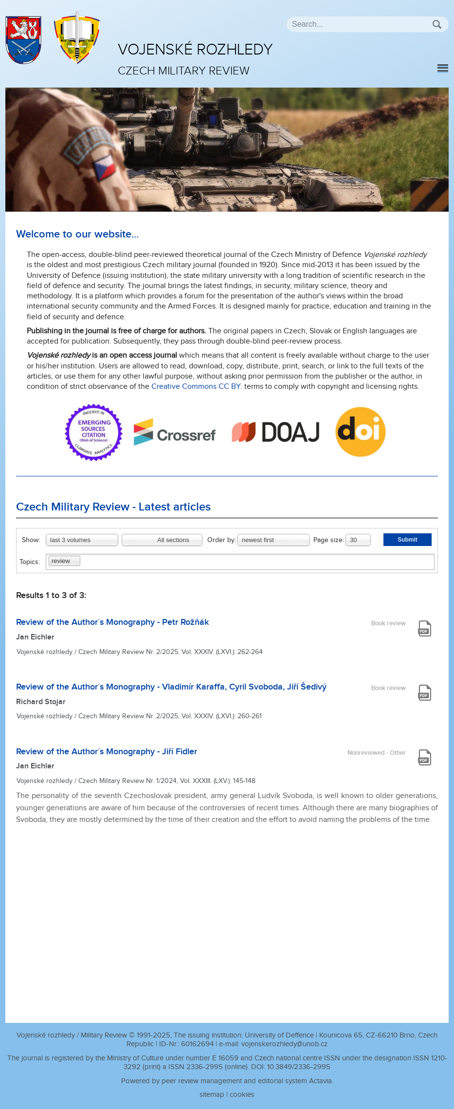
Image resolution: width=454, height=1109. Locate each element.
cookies (242, 1095)
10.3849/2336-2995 (298, 1067)
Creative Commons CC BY (195, 386)
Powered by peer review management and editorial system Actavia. (227, 1081)
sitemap (212, 1095)
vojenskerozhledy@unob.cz (284, 1044)
